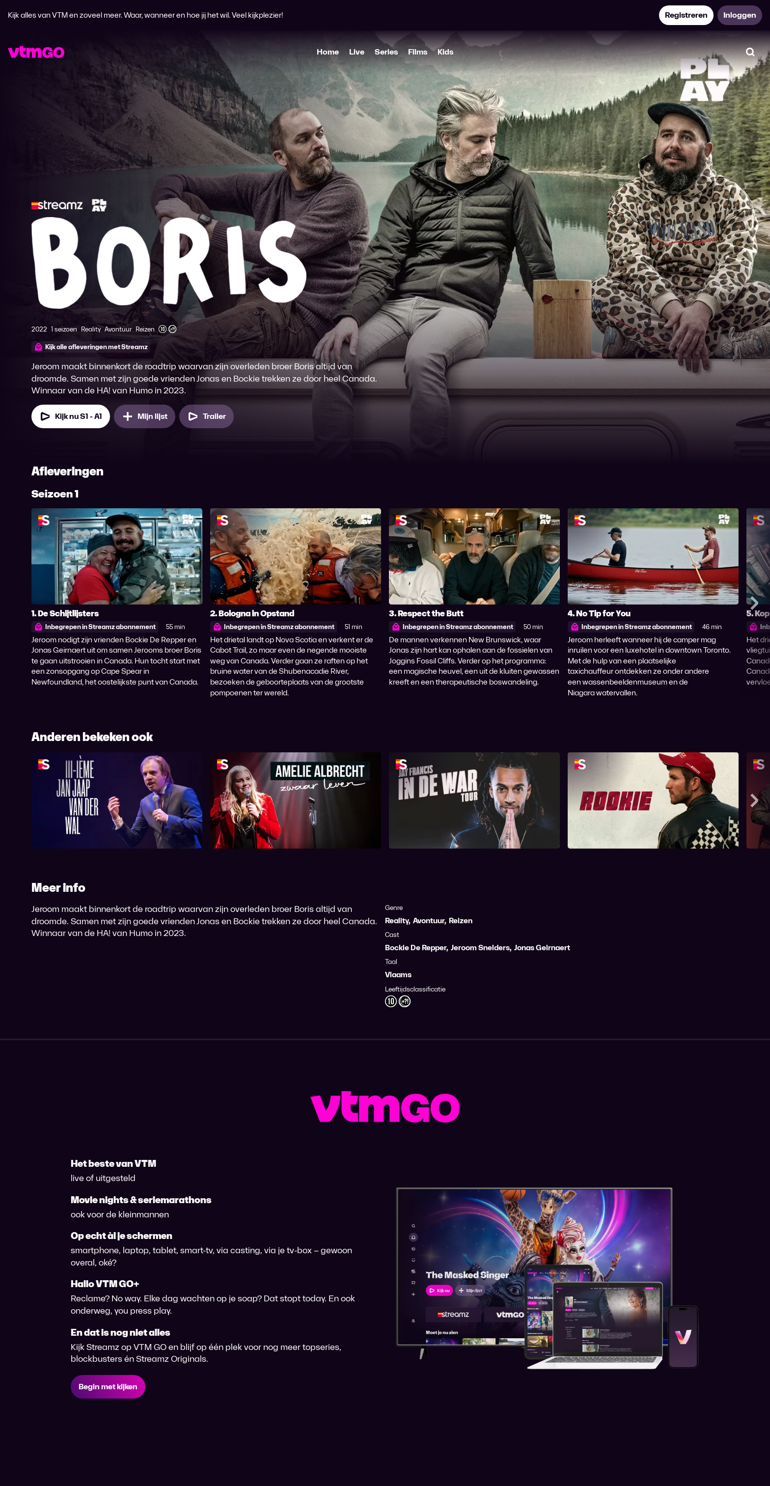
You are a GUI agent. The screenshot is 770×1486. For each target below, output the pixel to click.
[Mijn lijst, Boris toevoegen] (144, 416)
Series (386, 51)
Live (356, 51)
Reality (397, 920)
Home (328, 51)
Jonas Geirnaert (542, 947)
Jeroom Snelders (480, 947)
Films (417, 51)
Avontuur (428, 920)
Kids (445, 51)
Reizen (460, 920)
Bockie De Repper (415, 947)
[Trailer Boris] (206, 416)
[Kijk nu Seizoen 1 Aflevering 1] (70, 416)
